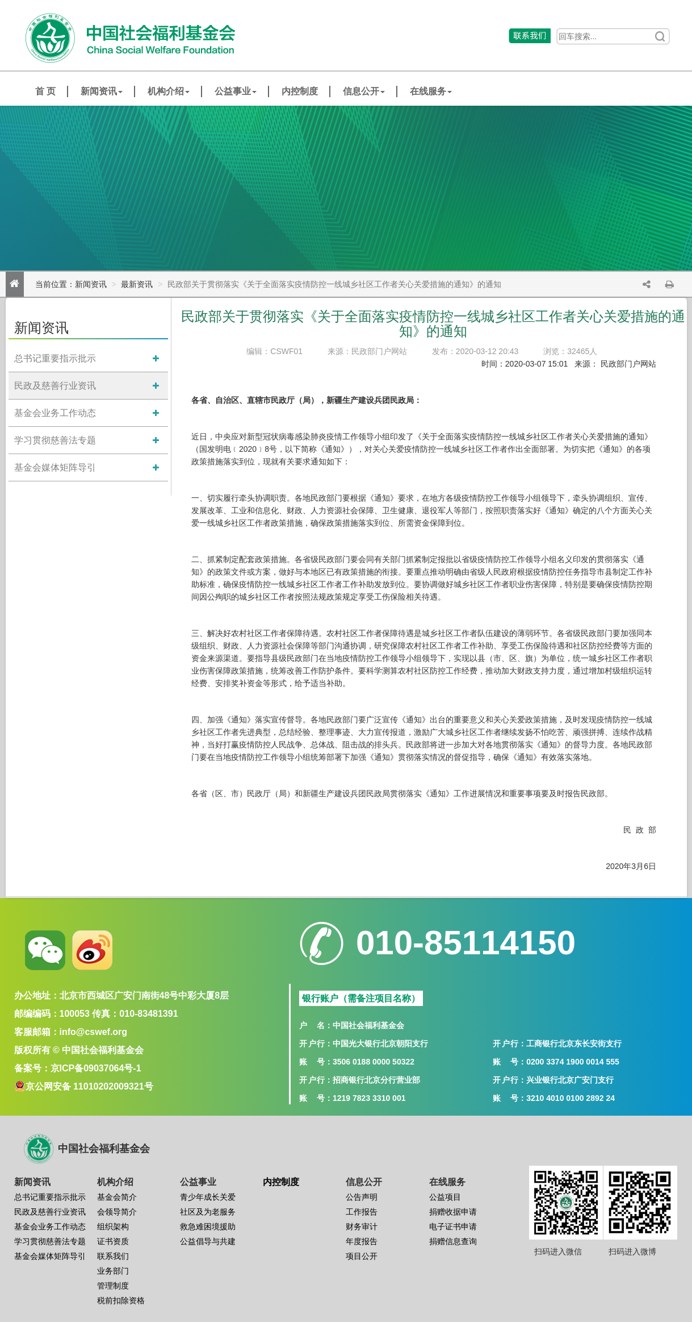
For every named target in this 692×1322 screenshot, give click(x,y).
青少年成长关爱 (208, 1197)
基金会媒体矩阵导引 (55, 467)
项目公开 (362, 1256)
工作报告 (362, 1211)
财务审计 (362, 1226)
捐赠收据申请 (453, 1211)
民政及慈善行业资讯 (55, 385)
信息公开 (364, 91)
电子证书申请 (453, 1226)
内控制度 (300, 91)
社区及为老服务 (208, 1211)
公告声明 (362, 1197)
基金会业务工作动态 (55, 413)
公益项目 (445, 1197)
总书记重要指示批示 (55, 358)
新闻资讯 (102, 91)
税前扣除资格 (121, 1300)
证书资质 (113, 1241)
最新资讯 (137, 284)
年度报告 (362, 1241)
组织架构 (113, 1226)
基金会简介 (117, 1197)
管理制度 (113, 1285)
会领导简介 (117, 1211)
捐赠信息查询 (453, 1241)
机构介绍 (169, 91)
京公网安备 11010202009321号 (89, 1086)
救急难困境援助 (208, 1226)
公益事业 (236, 91)
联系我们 (113, 1256)
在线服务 (431, 91)
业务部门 (113, 1270)
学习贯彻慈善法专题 (55, 440)
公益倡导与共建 (208, 1241)
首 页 (45, 91)
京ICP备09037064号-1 (96, 1068)
